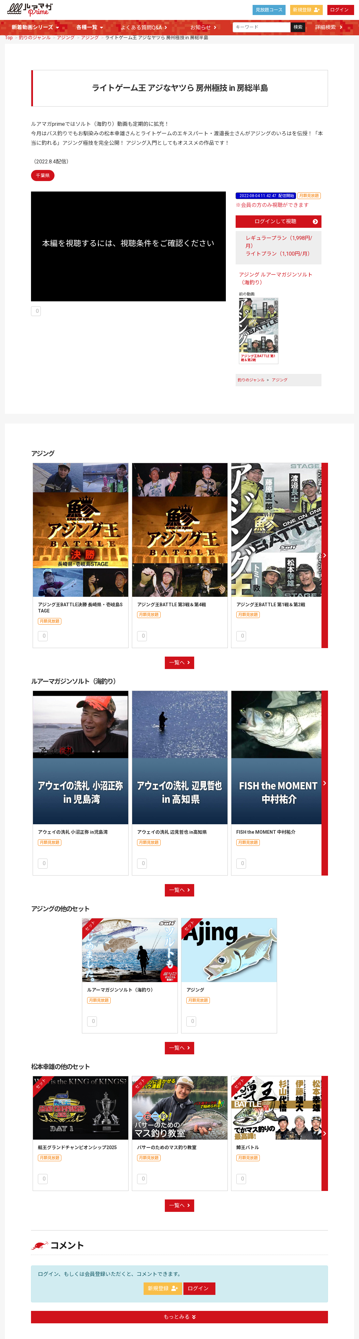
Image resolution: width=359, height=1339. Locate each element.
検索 (298, 27)
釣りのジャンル (35, 38)
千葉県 (43, 175)
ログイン (339, 9)
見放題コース (269, 9)
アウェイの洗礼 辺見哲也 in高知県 (172, 832)
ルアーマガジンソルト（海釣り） (121, 990)
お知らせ (203, 28)
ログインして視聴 (286, 222)
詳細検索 (328, 27)
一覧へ (179, 663)
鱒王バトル (247, 1147)
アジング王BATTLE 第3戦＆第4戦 (171, 605)
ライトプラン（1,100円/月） (279, 254)
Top (9, 38)
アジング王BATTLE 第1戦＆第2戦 (270, 605)
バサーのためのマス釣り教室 (166, 1147)
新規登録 (306, 9)
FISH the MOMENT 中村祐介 (265, 832)
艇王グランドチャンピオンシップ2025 (77, 1147)
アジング (66, 38)
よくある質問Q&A (143, 28)
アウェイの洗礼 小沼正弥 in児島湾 (73, 832)
